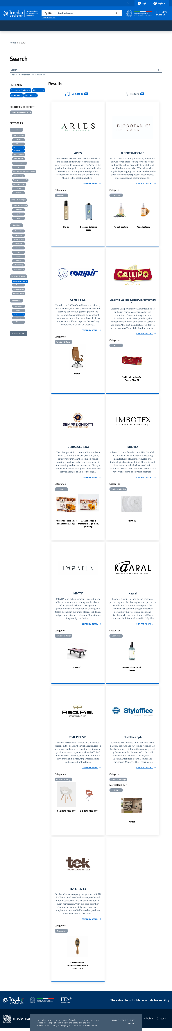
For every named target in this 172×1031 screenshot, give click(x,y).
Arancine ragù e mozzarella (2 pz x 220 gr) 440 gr (88, 525)
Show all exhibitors (48, 17)
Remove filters (18, 333)
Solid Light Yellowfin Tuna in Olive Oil (131, 380)
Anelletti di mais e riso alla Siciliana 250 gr (66, 524)
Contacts (162, 1022)
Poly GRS (132, 522)
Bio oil (66, 227)
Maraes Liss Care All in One (131, 671)
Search (14, 70)
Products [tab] (133, 94)
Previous (52, 217)
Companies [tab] (76, 94)
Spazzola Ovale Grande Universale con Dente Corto (77, 968)
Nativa (132, 824)
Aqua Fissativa (121, 227)
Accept (131, 1023)
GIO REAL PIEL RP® (89, 813)
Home (13, 42)
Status (77, 374)
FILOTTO (77, 669)
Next (103, 217)
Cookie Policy (128, 1020)
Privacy (114, 1020)
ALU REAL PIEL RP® (66, 813)
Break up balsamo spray (88, 229)
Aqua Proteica (143, 227)
